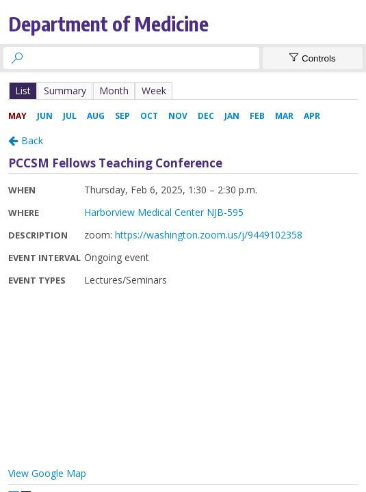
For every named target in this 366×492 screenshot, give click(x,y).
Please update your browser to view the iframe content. (183, 90)
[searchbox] (143, 58)
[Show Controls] (313, 58)
